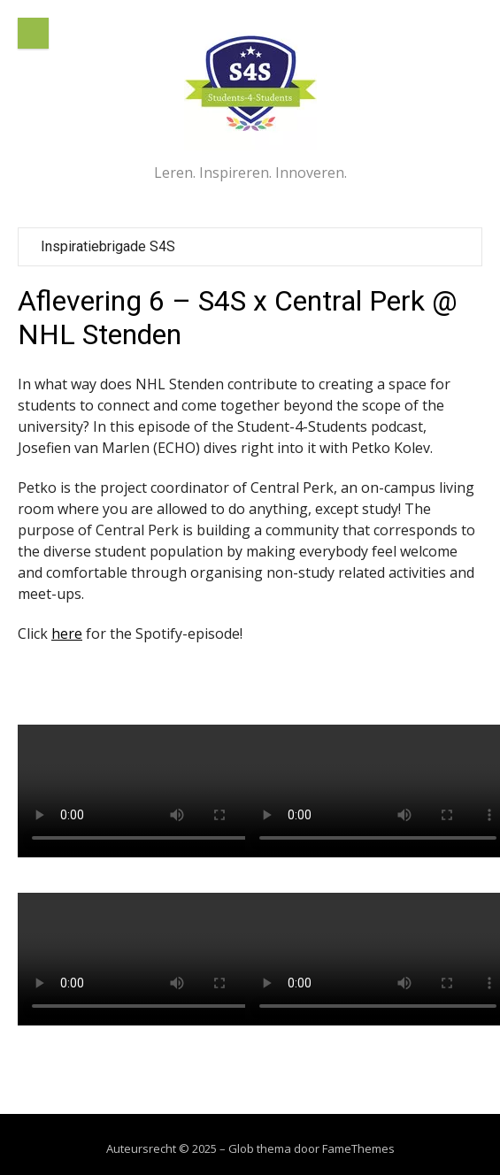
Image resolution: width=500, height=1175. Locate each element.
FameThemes (358, 1148)
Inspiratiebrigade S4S (108, 246)
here (66, 633)
